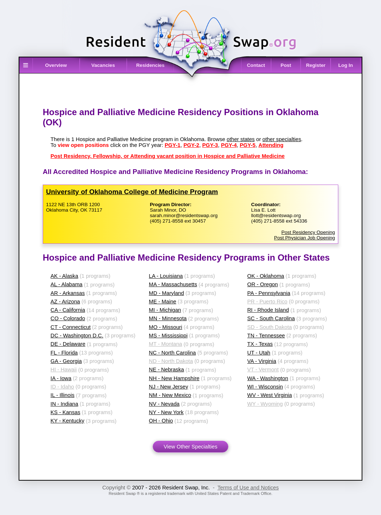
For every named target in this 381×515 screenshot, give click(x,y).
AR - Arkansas (67, 293)
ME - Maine (162, 301)
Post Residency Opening (308, 232)
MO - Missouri (165, 327)
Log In (345, 65)
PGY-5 (247, 145)
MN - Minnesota (168, 318)
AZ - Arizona (65, 301)
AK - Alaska (64, 276)
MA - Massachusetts (173, 284)
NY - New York (166, 412)
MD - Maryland (166, 293)
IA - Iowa (60, 378)
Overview (56, 65)
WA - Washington (267, 378)
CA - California (67, 310)
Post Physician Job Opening (304, 238)
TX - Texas (260, 344)
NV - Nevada (164, 404)
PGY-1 (172, 145)
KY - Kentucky (67, 421)
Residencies (150, 65)
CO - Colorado (67, 318)
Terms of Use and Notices (248, 488)
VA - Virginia (261, 361)
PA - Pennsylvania (268, 293)
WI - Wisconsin (265, 387)
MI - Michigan (165, 310)
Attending (271, 145)
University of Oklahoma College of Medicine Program (132, 192)
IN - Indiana (64, 404)
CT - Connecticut (70, 327)
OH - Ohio (161, 421)
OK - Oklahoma (265, 276)
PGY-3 (210, 145)
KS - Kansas (65, 412)
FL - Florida (63, 353)
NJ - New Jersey (168, 387)
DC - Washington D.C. (76, 335)
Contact (256, 65)
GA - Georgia (66, 361)
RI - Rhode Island (268, 310)
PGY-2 (191, 145)
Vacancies (103, 65)
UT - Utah (258, 353)
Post (286, 65)
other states (241, 139)
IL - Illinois (62, 395)
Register (315, 65)
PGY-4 (229, 145)
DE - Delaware (67, 344)
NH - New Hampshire (174, 378)
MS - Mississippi (168, 335)
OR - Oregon (262, 284)
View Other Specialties (190, 447)
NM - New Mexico (170, 395)
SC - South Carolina (271, 318)
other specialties (281, 139)
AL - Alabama (66, 284)
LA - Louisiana (166, 276)
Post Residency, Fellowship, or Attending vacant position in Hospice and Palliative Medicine (167, 156)
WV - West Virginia (269, 395)
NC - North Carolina (172, 353)
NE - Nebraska (166, 369)
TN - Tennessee (266, 335)
